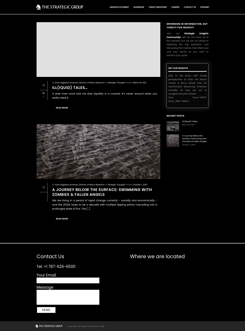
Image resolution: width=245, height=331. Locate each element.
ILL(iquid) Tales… (70, 87)
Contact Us (190, 7)
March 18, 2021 (139, 82)
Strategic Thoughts (116, 82)
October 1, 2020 (140, 184)
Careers (175, 7)
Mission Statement (119, 7)
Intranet (205, 7)
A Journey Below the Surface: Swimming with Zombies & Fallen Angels (102, 192)
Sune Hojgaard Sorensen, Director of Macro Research (80, 82)
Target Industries (158, 7)
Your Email (46, 275)
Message (45, 287)
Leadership (138, 7)
